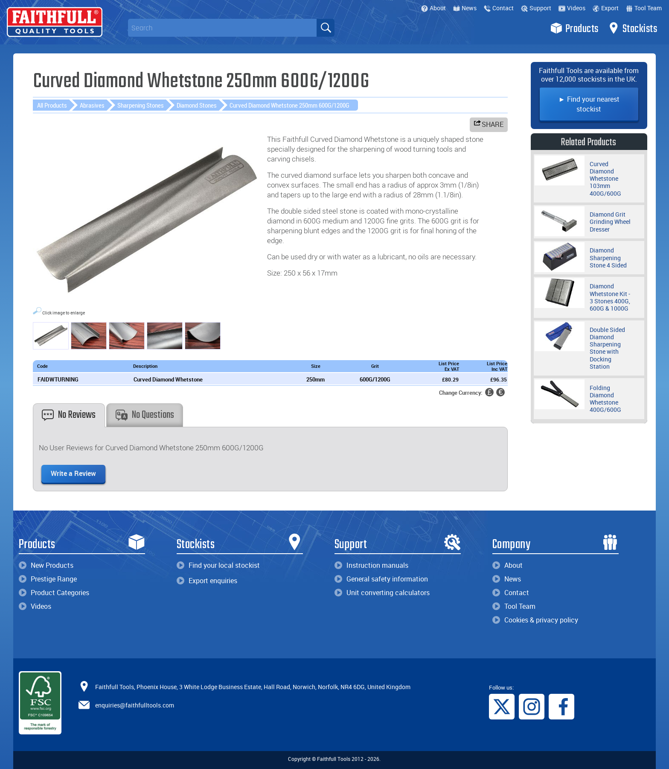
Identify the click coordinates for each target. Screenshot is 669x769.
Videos (571, 8)
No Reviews (69, 415)
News (465, 8)
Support (536, 8)
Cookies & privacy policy (535, 620)
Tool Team (644, 8)
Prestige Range (48, 579)
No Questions (145, 415)
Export (606, 8)
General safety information (381, 579)
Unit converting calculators (382, 592)
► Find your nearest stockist (589, 104)
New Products (46, 565)
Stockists (632, 28)
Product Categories (54, 592)
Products (574, 28)
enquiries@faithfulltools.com (134, 705)
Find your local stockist (218, 565)
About (433, 8)
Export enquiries (207, 580)
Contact (499, 8)
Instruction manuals (371, 565)
